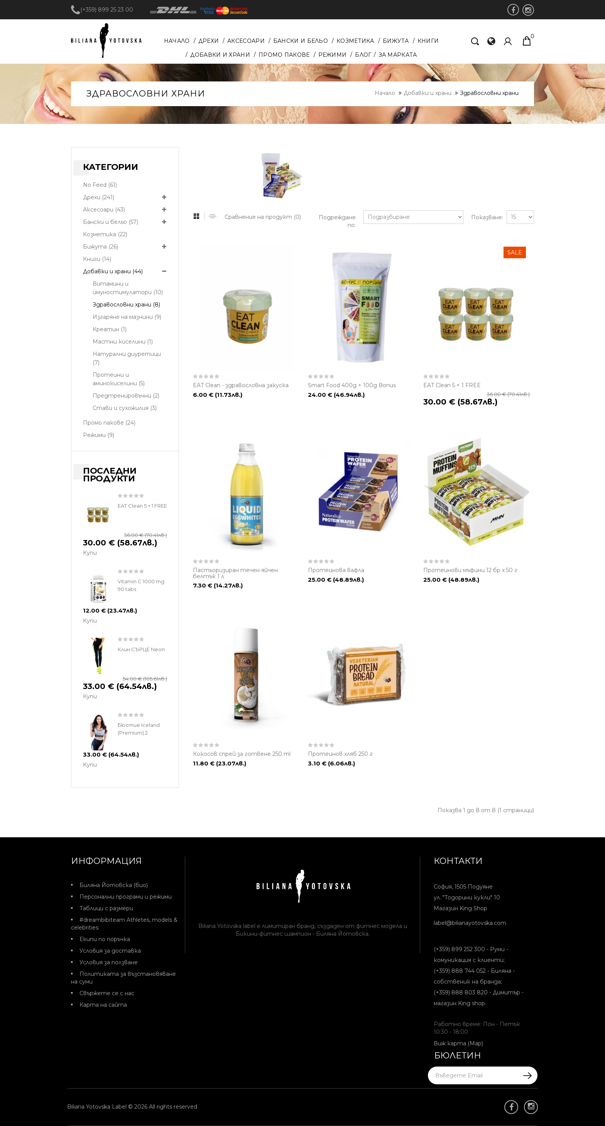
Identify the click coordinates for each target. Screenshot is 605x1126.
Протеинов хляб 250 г (340, 753)
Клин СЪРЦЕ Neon (141, 649)
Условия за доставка (110, 950)
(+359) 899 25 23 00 (102, 9)
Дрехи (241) (98, 197)
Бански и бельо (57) (110, 221)
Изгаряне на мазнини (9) (127, 316)
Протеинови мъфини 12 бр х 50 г (470, 570)
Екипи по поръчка (104, 939)
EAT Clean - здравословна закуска (241, 385)
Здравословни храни (489, 93)
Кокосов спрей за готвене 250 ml (242, 753)
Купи (90, 552)
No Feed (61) (100, 184)
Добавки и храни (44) (113, 271)
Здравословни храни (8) (126, 304)
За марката (398, 54)
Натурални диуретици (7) (127, 358)
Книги (428, 40)
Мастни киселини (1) (123, 341)
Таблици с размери (106, 908)
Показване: (485, 217)
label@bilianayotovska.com (470, 922)
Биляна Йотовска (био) (113, 885)
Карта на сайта (103, 1004)
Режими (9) (98, 435)
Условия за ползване (108, 962)
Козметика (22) (105, 234)
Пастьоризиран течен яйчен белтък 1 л (235, 573)
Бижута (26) (100, 246)
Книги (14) (97, 259)
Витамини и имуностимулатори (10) (128, 288)
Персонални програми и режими (125, 896)
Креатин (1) (110, 329)
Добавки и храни (220, 54)
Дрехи (208, 40)
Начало (177, 40)
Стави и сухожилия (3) (125, 408)
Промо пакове (284, 54)
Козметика (355, 40)
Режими (332, 54)
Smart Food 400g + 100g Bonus (352, 385)
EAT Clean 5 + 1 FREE (142, 506)
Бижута (396, 40)
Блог (363, 54)
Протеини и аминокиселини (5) (119, 379)
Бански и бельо (300, 40)
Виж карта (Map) (458, 1043)
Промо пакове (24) (109, 422)
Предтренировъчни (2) (126, 395)
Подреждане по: (337, 221)
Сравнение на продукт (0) (263, 216)
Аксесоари (246, 40)
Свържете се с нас (106, 993)
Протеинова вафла (336, 570)
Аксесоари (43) (104, 209)
